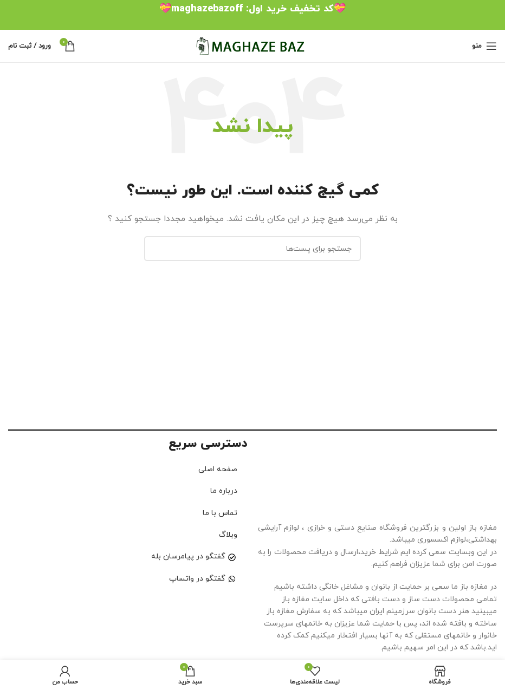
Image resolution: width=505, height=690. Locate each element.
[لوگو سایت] (252, 45)
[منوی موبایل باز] (484, 46)
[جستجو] (252, 248)
